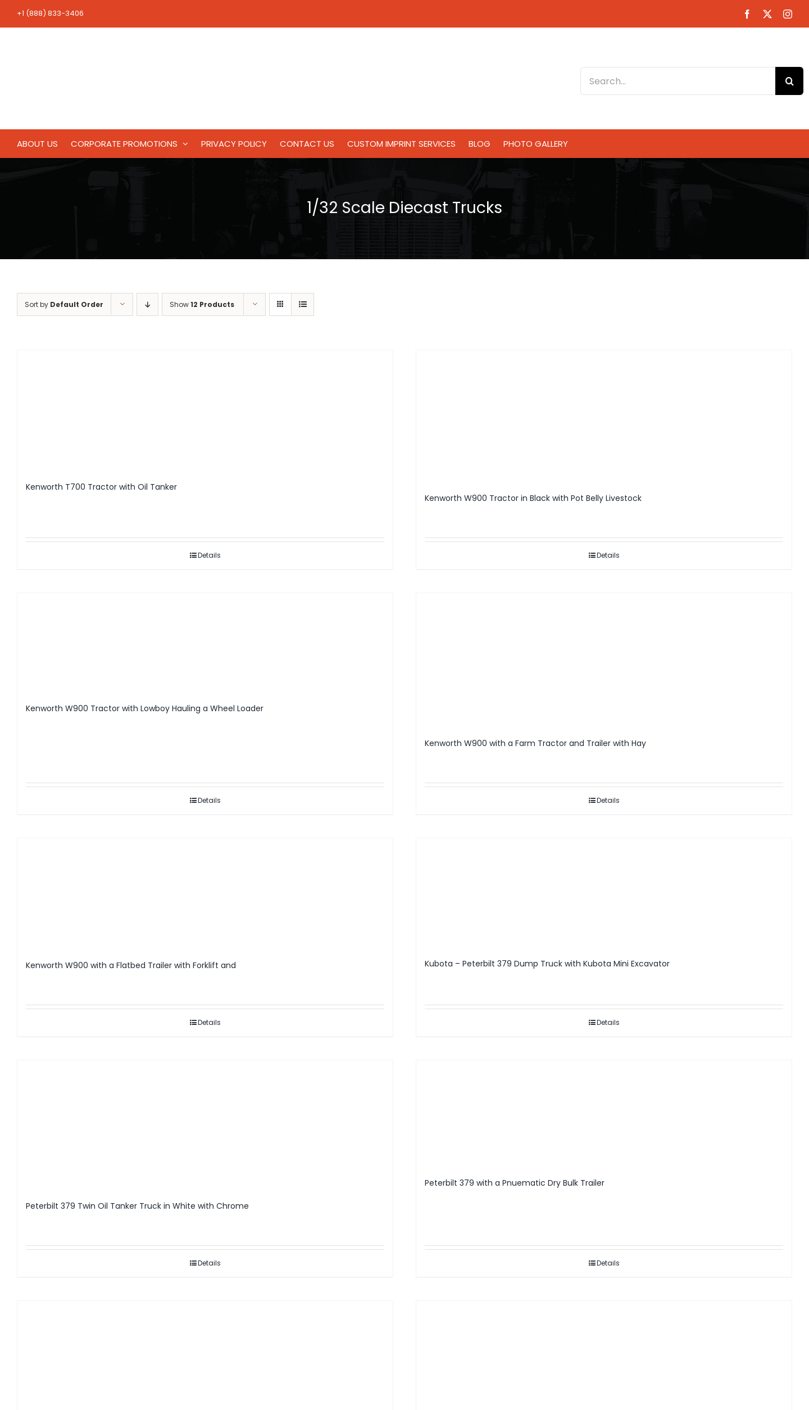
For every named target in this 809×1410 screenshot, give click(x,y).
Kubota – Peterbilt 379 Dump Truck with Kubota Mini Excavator (547, 963)
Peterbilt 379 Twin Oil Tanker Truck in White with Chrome (137, 1206)
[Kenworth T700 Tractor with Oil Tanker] (205, 410)
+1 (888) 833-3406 (50, 13)
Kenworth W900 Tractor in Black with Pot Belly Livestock (533, 498)
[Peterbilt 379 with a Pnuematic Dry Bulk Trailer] (604, 1113)
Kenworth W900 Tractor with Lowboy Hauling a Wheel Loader (144, 708)
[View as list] (302, 304)
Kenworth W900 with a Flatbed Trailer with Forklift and (131, 965)
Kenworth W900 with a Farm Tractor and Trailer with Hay (535, 743)
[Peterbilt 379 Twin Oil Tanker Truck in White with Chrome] (205, 1125)
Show (202, 304)
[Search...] (677, 81)
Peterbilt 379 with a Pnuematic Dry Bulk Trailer (515, 1182)
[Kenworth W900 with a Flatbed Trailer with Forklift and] (205, 893)
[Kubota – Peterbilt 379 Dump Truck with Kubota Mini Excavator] (604, 892)
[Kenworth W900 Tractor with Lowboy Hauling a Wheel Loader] (205, 642)
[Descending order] (147, 304)
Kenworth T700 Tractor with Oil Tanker (101, 486)
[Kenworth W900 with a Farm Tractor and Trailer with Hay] (604, 660)
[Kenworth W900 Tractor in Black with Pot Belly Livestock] (604, 416)
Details (209, 555)
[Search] (789, 81)
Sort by (64, 304)
